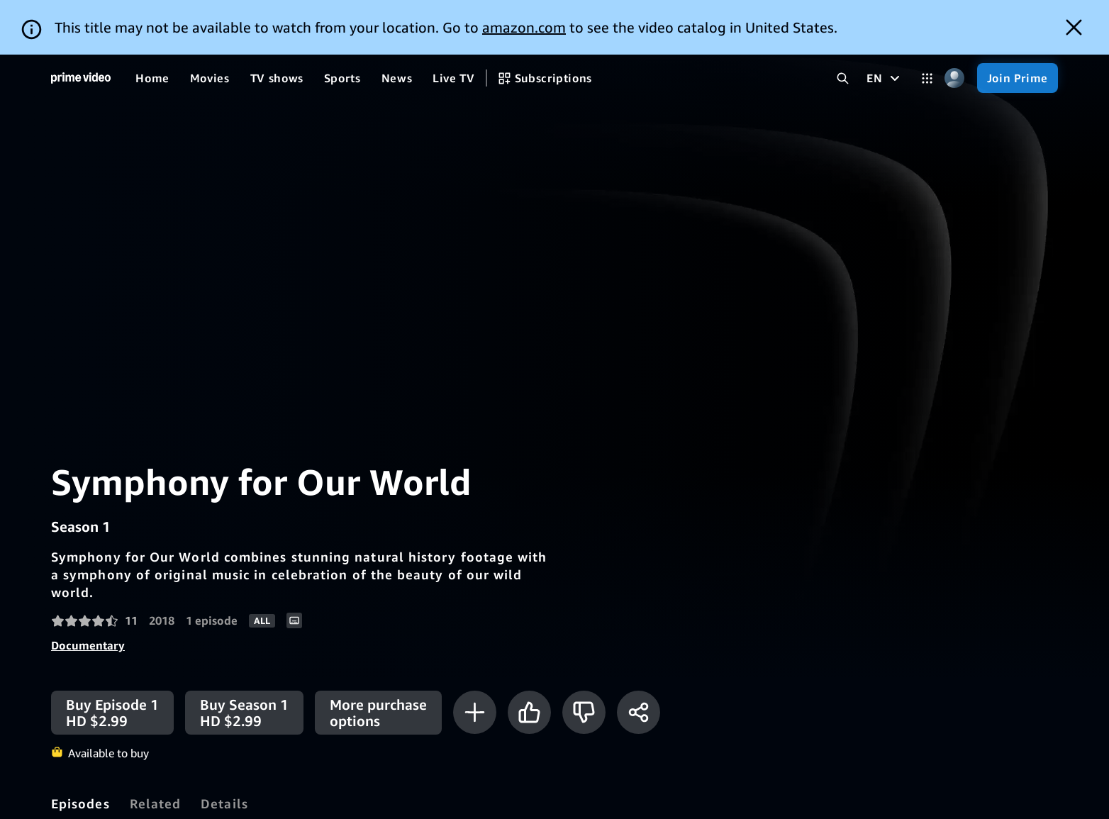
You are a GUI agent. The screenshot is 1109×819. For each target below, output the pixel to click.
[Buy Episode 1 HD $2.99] (112, 658)
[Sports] (342, 23)
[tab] (80, 748)
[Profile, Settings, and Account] (955, 24)
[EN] (885, 23)
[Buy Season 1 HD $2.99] (244, 658)
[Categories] (927, 24)
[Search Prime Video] (843, 24)
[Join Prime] (1017, 23)
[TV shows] (276, 23)
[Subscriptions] (545, 23)
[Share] (638, 657)
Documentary (88, 591)
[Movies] (210, 23)
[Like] (529, 657)
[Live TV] (453, 23)
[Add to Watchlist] (474, 657)
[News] (397, 23)
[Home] (81, 23)
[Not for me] (584, 657)
